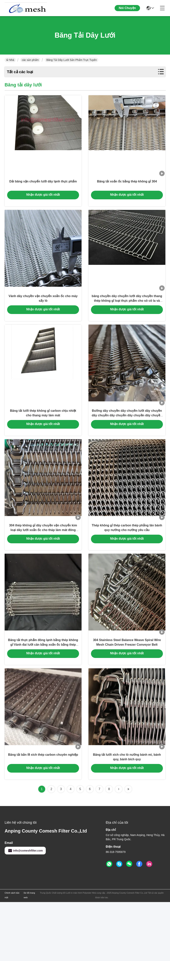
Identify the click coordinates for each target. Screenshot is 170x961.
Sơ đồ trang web (29, 954)
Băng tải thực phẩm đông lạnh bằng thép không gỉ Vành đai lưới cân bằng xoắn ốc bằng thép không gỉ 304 (43, 692)
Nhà (10, 59)
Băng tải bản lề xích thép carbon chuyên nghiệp (43, 812)
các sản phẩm (30, 59)
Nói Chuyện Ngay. (127, 11)
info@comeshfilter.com (25, 909)
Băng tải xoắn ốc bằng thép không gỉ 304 (127, 190)
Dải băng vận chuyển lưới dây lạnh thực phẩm (43, 190)
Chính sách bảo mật (12, 954)
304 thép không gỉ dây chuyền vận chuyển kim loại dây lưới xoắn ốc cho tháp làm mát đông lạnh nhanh (43, 568)
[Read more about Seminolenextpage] (118, 848)
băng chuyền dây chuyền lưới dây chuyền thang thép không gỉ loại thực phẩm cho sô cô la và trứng (127, 319)
